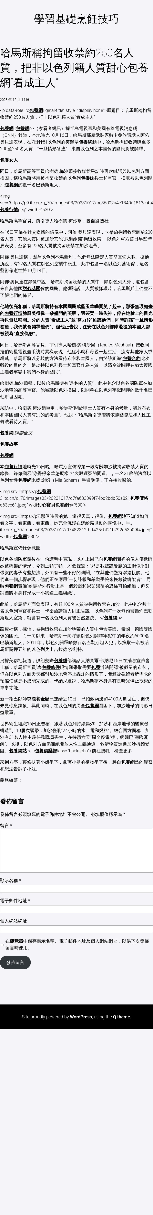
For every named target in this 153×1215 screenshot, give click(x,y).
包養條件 (51, 667)
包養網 (36, 110)
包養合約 (132, 358)
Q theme (121, 1016)
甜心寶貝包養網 (53, 505)
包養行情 (9, 209)
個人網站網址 (13, 920)
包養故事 (9, 444)
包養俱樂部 (46, 750)
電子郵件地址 (15, 900)
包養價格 (139, 498)
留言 (6, 825)
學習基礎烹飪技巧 (76, 19)
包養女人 (9, 160)
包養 (95, 667)
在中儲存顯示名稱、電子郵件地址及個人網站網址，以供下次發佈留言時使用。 (77, 944)
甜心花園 (31, 288)
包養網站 (18, 750)
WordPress (81, 1016)
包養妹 (87, 178)
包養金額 (40, 698)
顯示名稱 (10, 880)
